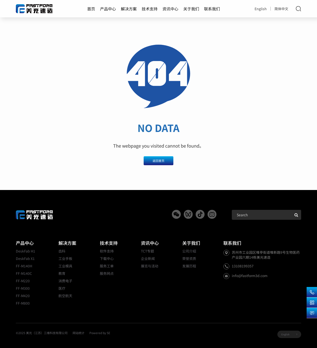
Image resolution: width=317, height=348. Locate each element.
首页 (91, 9)
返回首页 (158, 160)
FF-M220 (23, 280)
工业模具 (65, 265)
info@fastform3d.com (249, 275)
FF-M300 (23, 288)
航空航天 (65, 295)
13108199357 (243, 265)
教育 (61, 273)
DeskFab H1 (25, 251)
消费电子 (65, 280)
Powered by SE (99, 333)
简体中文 (281, 8)
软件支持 (107, 251)
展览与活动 (149, 265)
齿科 (61, 251)
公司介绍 (189, 251)
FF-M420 (23, 295)
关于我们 (191, 9)
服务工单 (107, 265)
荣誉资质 (189, 258)
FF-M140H (24, 265)
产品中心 (108, 9)
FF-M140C (24, 273)
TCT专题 (147, 251)
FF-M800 (23, 303)
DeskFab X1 (25, 258)
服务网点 (107, 273)
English (261, 8)
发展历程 (189, 265)
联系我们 (212, 9)
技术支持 (150, 9)
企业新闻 (148, 258)
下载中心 (107, 258)
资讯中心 (170, 9)
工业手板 (65, 258)
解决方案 (129, 9)
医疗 (61, 288)
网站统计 (78, 333)
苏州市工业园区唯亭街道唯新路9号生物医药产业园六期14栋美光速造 (266, 255)
